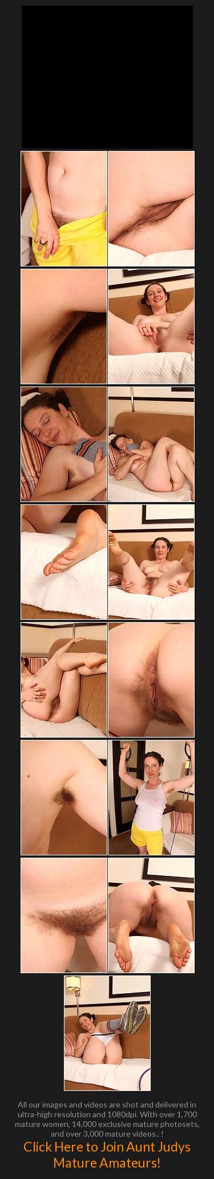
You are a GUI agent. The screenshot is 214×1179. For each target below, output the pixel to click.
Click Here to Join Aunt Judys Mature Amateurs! (107, 1154)
